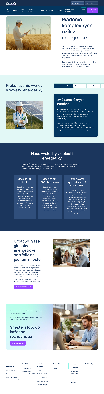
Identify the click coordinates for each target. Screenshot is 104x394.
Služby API (56, 368)
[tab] (63, 85)
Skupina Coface (75, 366)
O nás (8, 374)
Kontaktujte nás (92, 10)
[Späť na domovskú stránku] (11, 3)
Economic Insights (42, 385)
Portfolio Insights (42, 374)
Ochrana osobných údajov (74, 373)
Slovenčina (91, 3)
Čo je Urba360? (26, 368)
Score (39, 370)
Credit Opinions (42, 377)
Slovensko (77, 3)
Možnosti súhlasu (74, 381)
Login (83, 9)
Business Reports (42, 381)
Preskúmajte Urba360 (23, 287)
